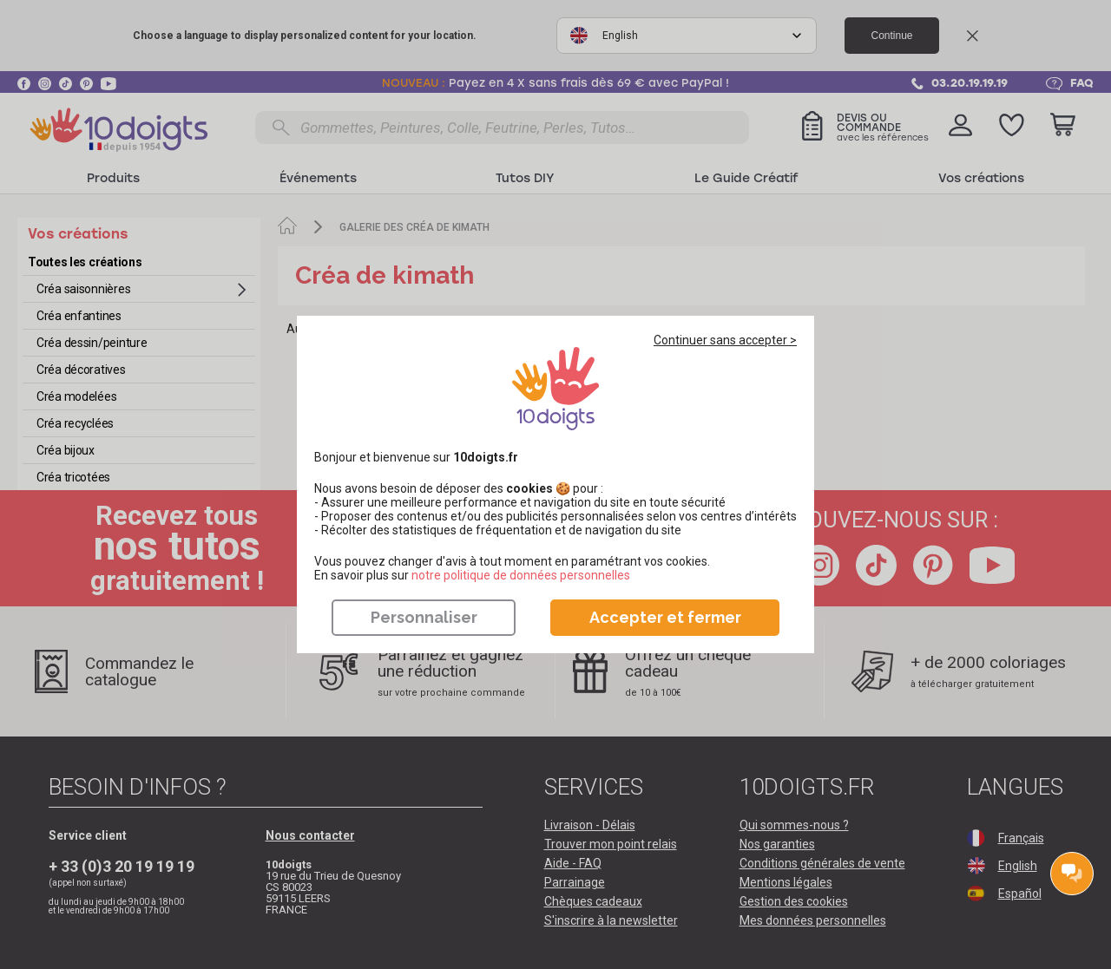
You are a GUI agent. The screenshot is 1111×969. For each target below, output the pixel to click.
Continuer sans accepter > (725, 340)
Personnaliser (424, 617)
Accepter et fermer (665, 617)
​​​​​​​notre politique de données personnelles (520, 575)
